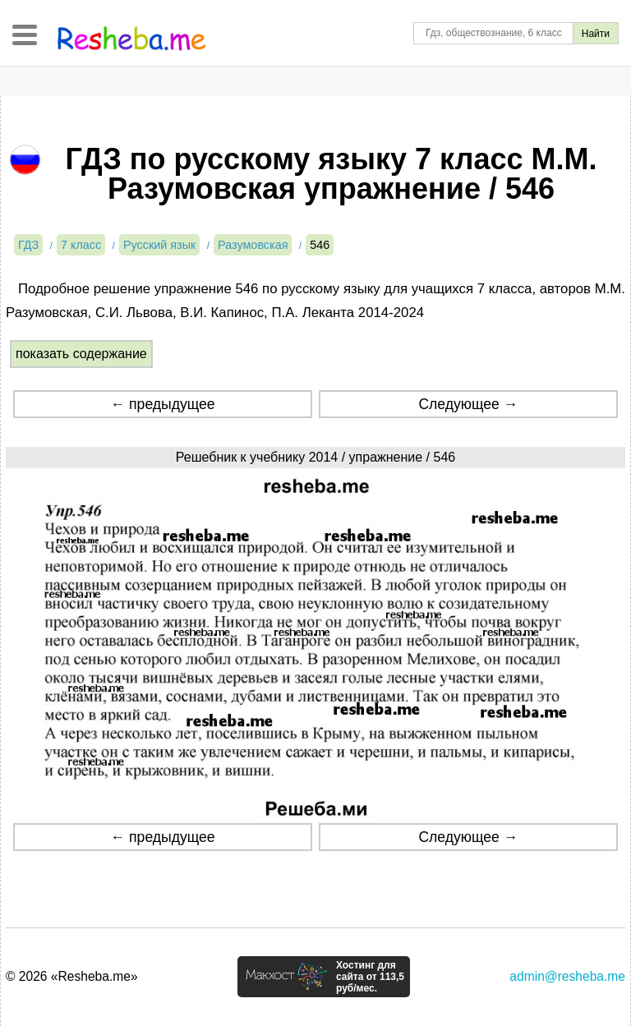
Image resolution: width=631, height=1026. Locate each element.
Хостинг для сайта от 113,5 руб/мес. (370, 976)
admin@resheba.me (567, 976)
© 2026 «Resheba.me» (72, 976)
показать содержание (81, 354)
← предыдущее (163, 404)
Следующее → (468, 404)
